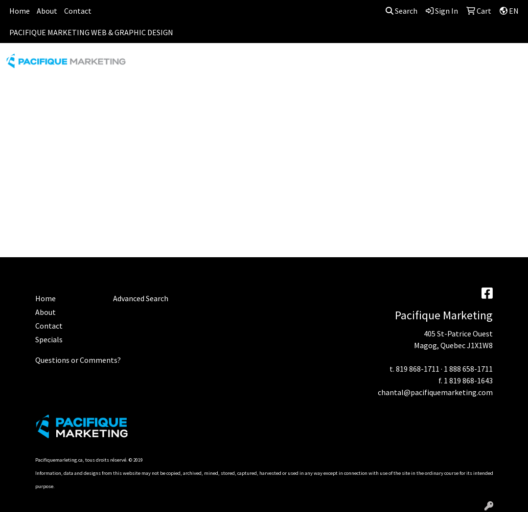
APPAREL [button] (151, 64)
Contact (78, 11)
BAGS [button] (238, 64)
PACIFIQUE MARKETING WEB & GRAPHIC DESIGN (91, 32)
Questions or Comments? (78, 360)
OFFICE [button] (463, 64)
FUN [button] (328, 64)
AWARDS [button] (198, 64)
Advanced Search (140, 298)
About (47, 11)
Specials (49, 339)
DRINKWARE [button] (284, 64)
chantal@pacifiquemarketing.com (435, 392)
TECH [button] (500, 64)
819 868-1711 (417, 369)
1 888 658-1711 (468, 369)
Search (401, 11)
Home (19, 11)
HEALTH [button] (421, 64)
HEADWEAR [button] (371, 64)
